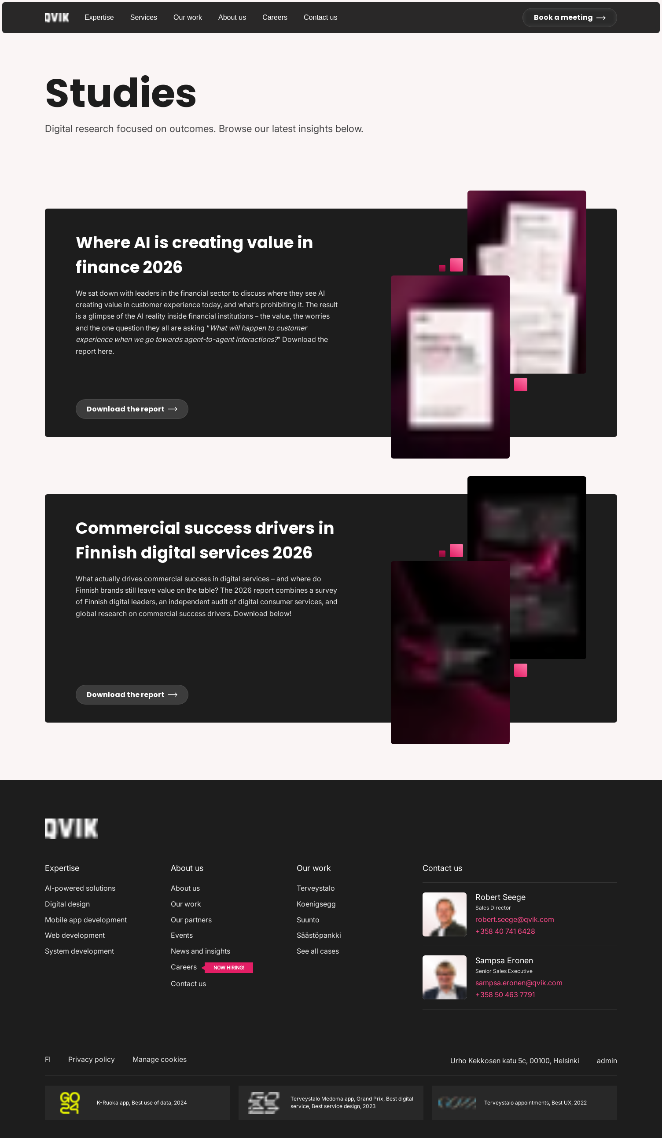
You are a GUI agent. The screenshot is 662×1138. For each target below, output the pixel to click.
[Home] (71, 841)
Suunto (308, 919)
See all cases (318, 951)
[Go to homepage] (65, 17)
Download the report (132, 409)
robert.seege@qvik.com (514, 919)
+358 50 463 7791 (505, 994)
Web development (75, 935)
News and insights (200, 951)
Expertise (99, 17)
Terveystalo (316, 888)
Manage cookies (159, 1059)
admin (607, 1060)
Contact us (320, 17)
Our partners (191, 919)
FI (48, 1059)
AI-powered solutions (80, 888)
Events (182, 935)
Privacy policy (91, 1059)
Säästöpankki (319, 935)
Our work (187, 17)
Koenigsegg (316, 903)
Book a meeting (570, 17)
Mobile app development (86, 919)
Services (143, 17)
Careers (274, 17)
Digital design (67, 903)
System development (79, 951)
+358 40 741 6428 (505, 931)
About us (232, 17)
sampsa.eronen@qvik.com (519, 982)
